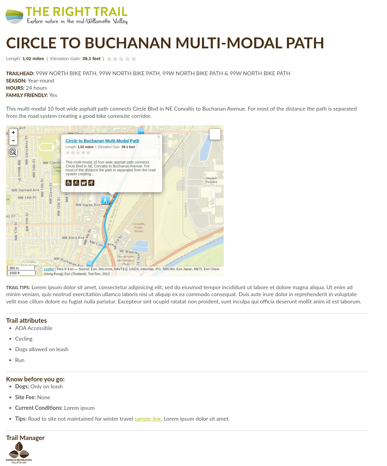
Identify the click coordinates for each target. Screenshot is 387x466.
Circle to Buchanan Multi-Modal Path (102, 140)
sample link (148, 418)
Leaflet (49, 269)
